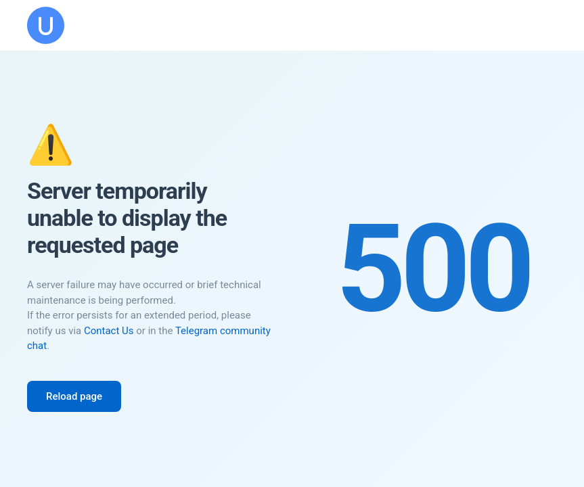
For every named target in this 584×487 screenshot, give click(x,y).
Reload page (74, 396)
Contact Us (109, 331)
